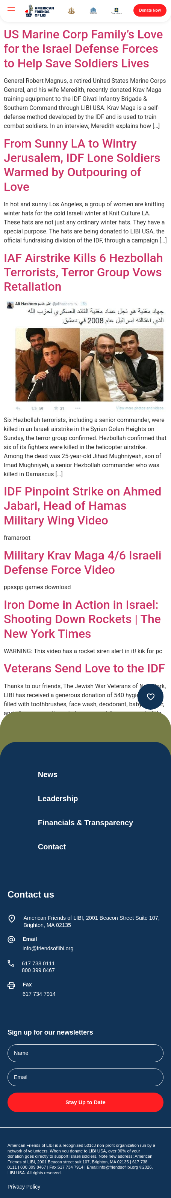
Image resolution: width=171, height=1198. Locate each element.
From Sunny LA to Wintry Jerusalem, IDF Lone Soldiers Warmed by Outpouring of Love (82, 165)
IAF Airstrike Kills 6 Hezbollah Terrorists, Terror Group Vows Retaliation (83, 272)
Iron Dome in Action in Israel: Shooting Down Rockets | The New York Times (82, 619)
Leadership (58, 798)
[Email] (11, 939)
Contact (52, 847)
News (48, 774)
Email (30, 939)
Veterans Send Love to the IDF (84, 668)
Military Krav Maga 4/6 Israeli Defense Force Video (83, 562)
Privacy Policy (24, 1187)
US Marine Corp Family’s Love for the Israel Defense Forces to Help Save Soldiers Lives (83, 48)
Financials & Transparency (85, 822)
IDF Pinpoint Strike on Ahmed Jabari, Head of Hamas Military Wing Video (83, 505)
